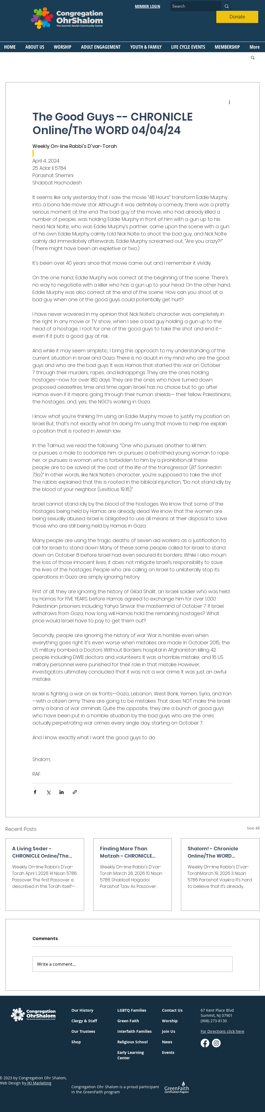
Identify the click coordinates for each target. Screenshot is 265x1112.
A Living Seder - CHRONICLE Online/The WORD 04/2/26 (40, 852)
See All (253, 828)
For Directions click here (222, 1031)
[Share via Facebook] (35, 792)
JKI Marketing (38, 1083)
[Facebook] (205, 1043)
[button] (35, 46)
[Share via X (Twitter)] (48, 792)
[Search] (191, 6)
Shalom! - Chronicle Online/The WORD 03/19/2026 (213, 852)
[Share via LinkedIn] (61, 792)
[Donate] (237, 17)
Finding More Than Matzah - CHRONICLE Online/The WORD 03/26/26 (126, 852)
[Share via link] (74, 792)
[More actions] (229, 102)
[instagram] (216, 1043)
